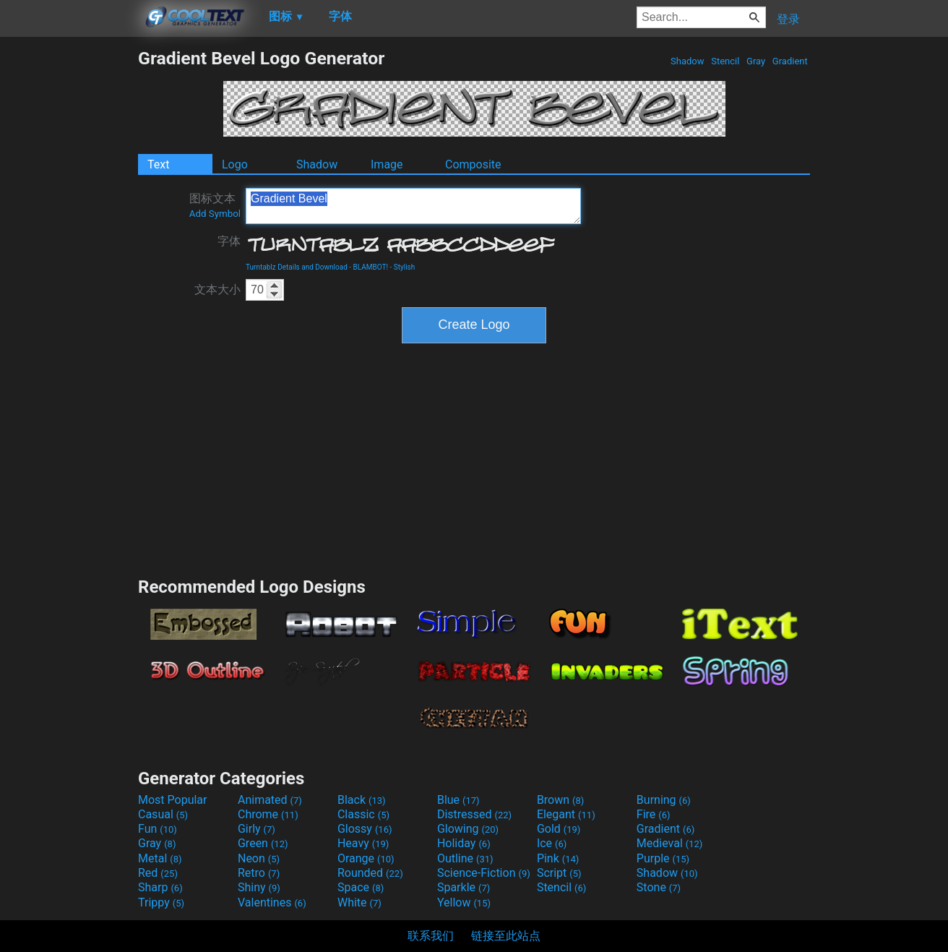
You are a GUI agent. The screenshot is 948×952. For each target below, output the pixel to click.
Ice (551, 843)
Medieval (670, 843)
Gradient (790, 61)
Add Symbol (215, 213)
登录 (788, 19)
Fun (157, 829)
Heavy (363, 843)
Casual (163, 814)
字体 (229, 241)
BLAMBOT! (371, 267)
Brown (560, 800)
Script (559, 873)
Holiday (464, 843)
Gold (559, 829)
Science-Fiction (483, 873)
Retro (259, 873)
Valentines (272, 902)
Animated (270, 800)
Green (263, 843)
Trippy (161, 902)
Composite (473, 164)
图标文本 (215, 205)
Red (158, 873)
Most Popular (172, 800)
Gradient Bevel (413, 206)
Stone (659, 887)
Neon (259, 858)
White (359, 902)
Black (361, 800)
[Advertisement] (68, 264)
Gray (756, 61)
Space (360, 887)
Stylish (404, 267)
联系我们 (431, 936)
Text (158, 164)
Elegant (566, 814)
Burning (664, 800)
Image (387, 164)
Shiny (259, 887)
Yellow (464, 902)
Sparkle (463, 887)
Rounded (370, 873)
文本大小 (217, 289)
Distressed (474, 814)
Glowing (468, 829)
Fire (654, 814)
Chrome (268, 814)
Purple (663, 858)
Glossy (364, 829)
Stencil (725, 61)
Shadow (687, 61)
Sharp (160, 887)
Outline (465, 858)
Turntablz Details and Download (297, 267)
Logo (235, 164)
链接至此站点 (505, 936)
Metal (160, 858)
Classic (363, 814)
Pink (558, 858)
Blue (458, 800)
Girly (256, 829)
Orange (366, 858)
